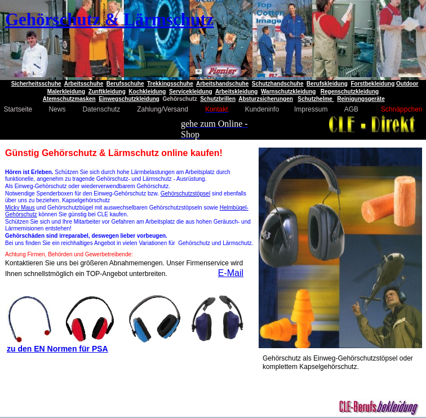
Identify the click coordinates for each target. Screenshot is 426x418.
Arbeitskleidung (236, 91)
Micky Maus (20, 207)
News (56, 109)
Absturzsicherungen (265, 99)
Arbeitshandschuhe (222, 84)
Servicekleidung (190, 91)
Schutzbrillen (218, 99)
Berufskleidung (327, 84)
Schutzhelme (316, 99)
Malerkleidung (66, 91)
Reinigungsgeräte (360, 99)
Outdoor (407, 84)
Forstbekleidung (372, 84)
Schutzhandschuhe (278, 84)
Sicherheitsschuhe (36, 84)
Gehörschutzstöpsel (185, 193)
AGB (351, 109)
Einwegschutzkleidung (129, 99)
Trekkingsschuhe (170, 84)
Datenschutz (101, 109)
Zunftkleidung (107, 91)
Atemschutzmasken (69, 99)
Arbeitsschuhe (83, 84)
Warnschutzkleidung (288, 91)
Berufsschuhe (125, 84)
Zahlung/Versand (163, 109)
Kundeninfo (262, 109)
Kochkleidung (147, 91)
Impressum (310, 109)
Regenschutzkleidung (350, 91)
